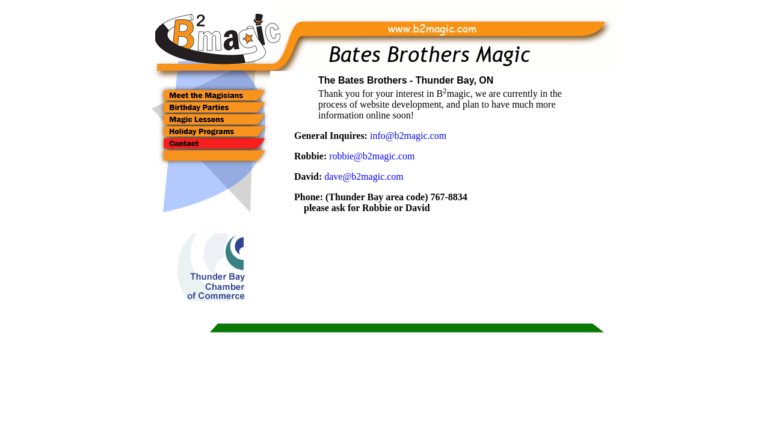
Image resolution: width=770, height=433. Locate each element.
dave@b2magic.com (364, 176)
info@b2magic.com (408, 136)
